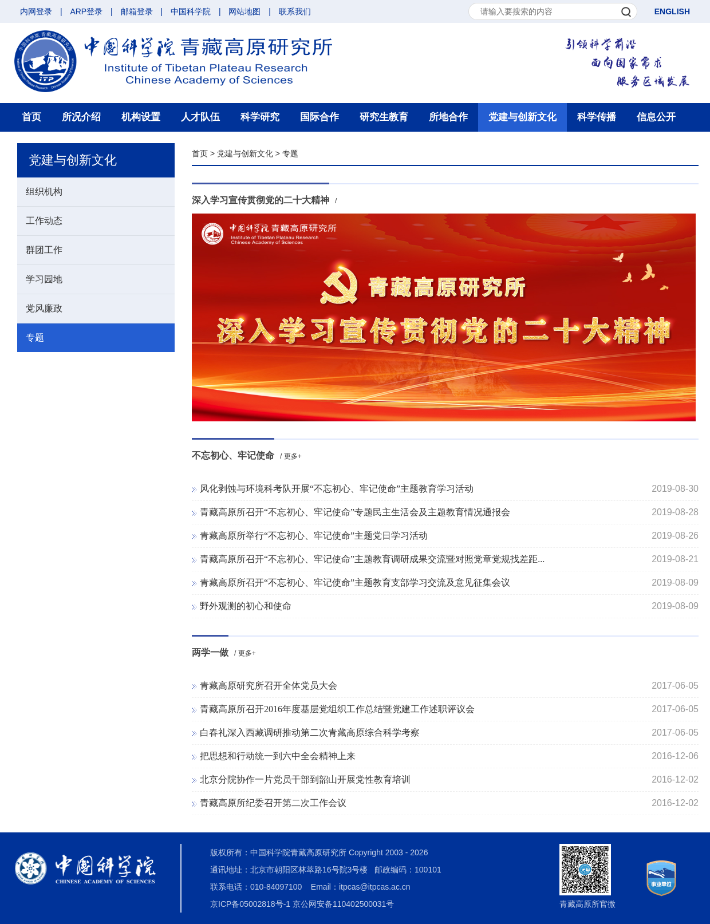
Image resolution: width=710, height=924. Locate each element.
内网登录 (36, 11)
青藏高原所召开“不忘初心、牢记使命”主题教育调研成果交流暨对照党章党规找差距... (372, 559)
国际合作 (319, 117)
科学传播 (596, 117)
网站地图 (244, 11)
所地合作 (448, 117)
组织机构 (44, 191)
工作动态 (44, 221)
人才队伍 (200, 117)
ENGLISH (672, 11)
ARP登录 (86, 11)
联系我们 (295, 11)
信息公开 (656, 117)
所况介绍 (81, 117)
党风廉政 (44, 308)
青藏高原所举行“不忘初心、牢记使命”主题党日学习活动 (314, 535)
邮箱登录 (137, 11)
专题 (35, 337)
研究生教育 (384, 117)
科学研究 (259, 117)
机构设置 (140, 117)
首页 (31, 117)
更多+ (293, 456)
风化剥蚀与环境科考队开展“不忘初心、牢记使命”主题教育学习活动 (337, 488)
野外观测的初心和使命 (245, 606)
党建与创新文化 (522, 117)
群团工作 (44, 250)
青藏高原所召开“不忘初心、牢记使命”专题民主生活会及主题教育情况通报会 (355, 512)
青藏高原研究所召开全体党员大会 (268, 685)
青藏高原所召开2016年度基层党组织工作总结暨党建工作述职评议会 (337, 709)
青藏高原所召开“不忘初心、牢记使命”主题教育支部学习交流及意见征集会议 (355, 582)
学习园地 (44, 279)
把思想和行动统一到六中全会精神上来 (278, 756)
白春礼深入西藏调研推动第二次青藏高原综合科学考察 (310, 732)
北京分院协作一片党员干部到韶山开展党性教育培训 (305, 779)
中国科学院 (191, 11)
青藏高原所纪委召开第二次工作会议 (273, 803)
